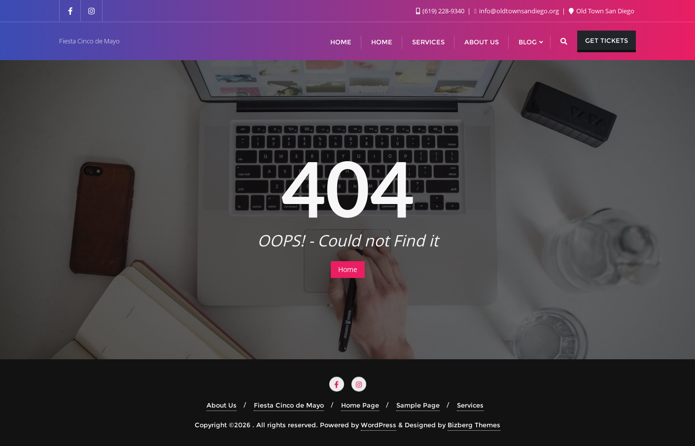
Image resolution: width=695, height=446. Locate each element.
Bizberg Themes (474, 425)
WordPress (378, 425)
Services (470, 405)
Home (347, 269)
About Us (222, 405)
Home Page (360, 405)
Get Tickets (606, 40)
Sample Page (418, 405)
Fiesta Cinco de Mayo (289, 405)
